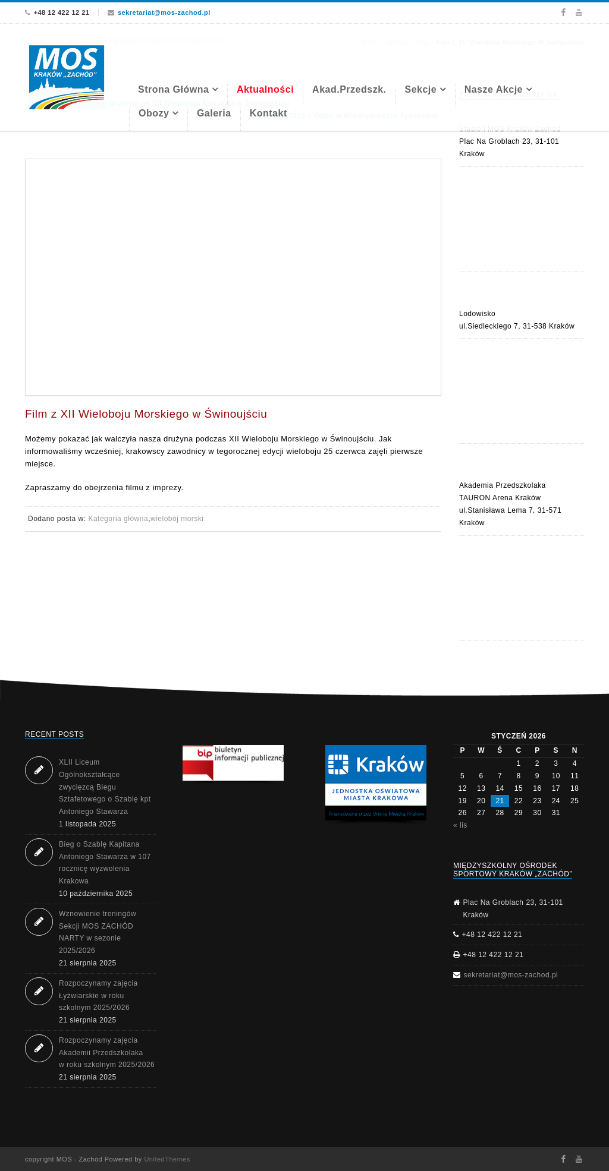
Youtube (579, 12)
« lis (460, 825)
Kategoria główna (118, 519)
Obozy (154, 113)
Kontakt (268, 113)
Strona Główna (173, 89)
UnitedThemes (167, 1159)
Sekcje (420, 89)
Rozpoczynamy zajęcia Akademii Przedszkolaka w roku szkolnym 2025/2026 (107, 1052)
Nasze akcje (493, 89)
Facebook (563, 12)
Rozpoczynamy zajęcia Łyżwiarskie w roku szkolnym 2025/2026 (98, 995)
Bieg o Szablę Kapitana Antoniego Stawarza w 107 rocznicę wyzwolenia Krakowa (105, 862)
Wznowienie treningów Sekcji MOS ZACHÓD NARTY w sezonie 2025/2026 (97, 932)
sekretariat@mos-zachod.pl (164, 12)
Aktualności (265, 89)
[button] (233, 763)
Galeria (214, 113)
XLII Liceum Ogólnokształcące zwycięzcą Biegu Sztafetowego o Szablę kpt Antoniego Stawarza (105, 787)
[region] (375, 785)
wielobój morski (177, 519)
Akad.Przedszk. (349, 89)
